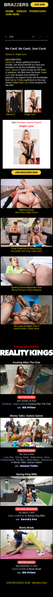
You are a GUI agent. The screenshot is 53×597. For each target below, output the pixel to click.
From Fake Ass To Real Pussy (27, 248)
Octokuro (6, 404)
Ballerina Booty (26, 210)
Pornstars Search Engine (28, 122)
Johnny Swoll (21, 457)
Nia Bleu (20, 460)
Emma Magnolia (34, 290)
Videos (21, 11)
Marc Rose (20, 212)
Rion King (26, 251)
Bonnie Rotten (20, 328)
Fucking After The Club (26, 362)
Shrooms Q (46, 460)
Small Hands (33, 328)
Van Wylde (15, 251)
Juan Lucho (19, 404)
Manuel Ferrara (18, 290)
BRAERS (16, 4)
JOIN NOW (39, 4)
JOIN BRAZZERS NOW (26, 172)
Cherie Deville (19, 569)
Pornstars (37, 11)
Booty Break (26, 527)
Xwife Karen (36, 251)
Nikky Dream (32, 212)
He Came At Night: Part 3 (26, 326)
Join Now (12, 14)
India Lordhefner (16, 516)
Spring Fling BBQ (26, 474)
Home (9, 11)
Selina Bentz (33, 460)
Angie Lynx (20, 54)
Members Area (39, 583)
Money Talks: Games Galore (26, 415)
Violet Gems (36, 457)
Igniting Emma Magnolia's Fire (26, 287)
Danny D (9, 54)
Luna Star (8, 457)
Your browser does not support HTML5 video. (26, 31)
